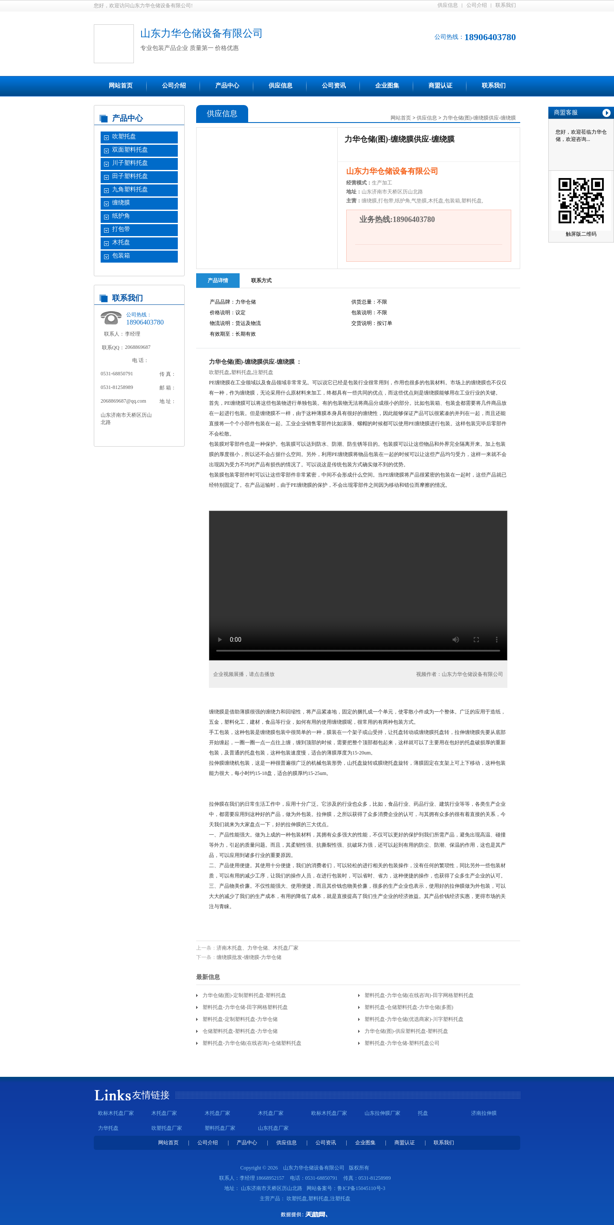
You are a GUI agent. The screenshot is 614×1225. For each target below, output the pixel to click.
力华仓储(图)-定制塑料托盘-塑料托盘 (244, 995)
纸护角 (121, 216)
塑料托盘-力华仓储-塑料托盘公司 (402, 1043)
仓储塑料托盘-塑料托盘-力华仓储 (240, 1031)
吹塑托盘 (124, 136)
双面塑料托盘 (130, 149)
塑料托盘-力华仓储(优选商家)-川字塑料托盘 (414, 1019)
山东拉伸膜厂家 (382, 1113)
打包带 (121, 229)
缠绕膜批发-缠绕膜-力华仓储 (249, 957)
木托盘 (121, 242)
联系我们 (505, 5)
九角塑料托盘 (130, 189)
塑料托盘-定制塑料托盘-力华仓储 (240, 1019)
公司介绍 (476, 5)
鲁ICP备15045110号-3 (361, 1188)
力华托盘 (108, 1128)
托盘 (423, 1113)
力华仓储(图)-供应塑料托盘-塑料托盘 (406, 1031)
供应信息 (447, 5)
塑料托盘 (241, 372)
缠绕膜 (121, 202)
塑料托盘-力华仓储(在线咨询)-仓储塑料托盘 (252, 1043)
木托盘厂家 (164, 1113)
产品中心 (227, 85)
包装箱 (121, 255)
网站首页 (121, 85)
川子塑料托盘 (130, 163)
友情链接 (151, 1095)
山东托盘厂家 (273, 1128)
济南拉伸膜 (484, 1113)
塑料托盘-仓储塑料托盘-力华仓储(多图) (409, 1007)
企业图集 (387, 85)
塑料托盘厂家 (220, 1128)
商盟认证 (440, 85)
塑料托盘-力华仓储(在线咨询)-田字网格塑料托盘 (419, 995)
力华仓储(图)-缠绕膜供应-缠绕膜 (479, 118)
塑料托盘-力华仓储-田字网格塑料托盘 (245, 1007)
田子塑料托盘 (130, 176)
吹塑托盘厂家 (166, 1128)
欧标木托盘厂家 (116, 1113)
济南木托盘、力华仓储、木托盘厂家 (257, 948)
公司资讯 (334, 85)
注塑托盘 (263, 372)
